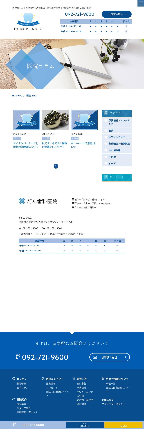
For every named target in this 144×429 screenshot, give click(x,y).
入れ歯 (80, 395)
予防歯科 (81, 387)
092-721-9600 (79, 14)
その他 (112, 157)
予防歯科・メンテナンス (119, 122)
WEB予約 (123, 426)
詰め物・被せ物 (85, 399)
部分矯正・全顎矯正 (119, 143)
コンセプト (52, 387)
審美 (111, 130)
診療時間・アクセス (27, 412)
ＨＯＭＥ (22, 379)
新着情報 (21, 383)
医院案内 (21, 404)
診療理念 (50, 383)
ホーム (18, 95)
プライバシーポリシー (113, 404)
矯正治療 (81, 403)
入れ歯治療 (114, 150)
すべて (112, 163)
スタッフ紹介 (24, 408)
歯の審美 (81, 383)
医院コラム (22, 387)
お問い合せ (116, 14)
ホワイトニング (117, 137)
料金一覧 (110, 383)
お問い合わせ (85, 426)
